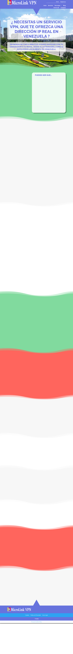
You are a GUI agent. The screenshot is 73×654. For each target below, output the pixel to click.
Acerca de (56, 7)
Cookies (27, 615)
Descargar (57, 5)
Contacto (63, 7)
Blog (64, 5)
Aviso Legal (45, 615)
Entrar (57, 1)
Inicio (44, 5)
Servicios (50, 5)
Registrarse (63, 1)
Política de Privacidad (36, 615)
